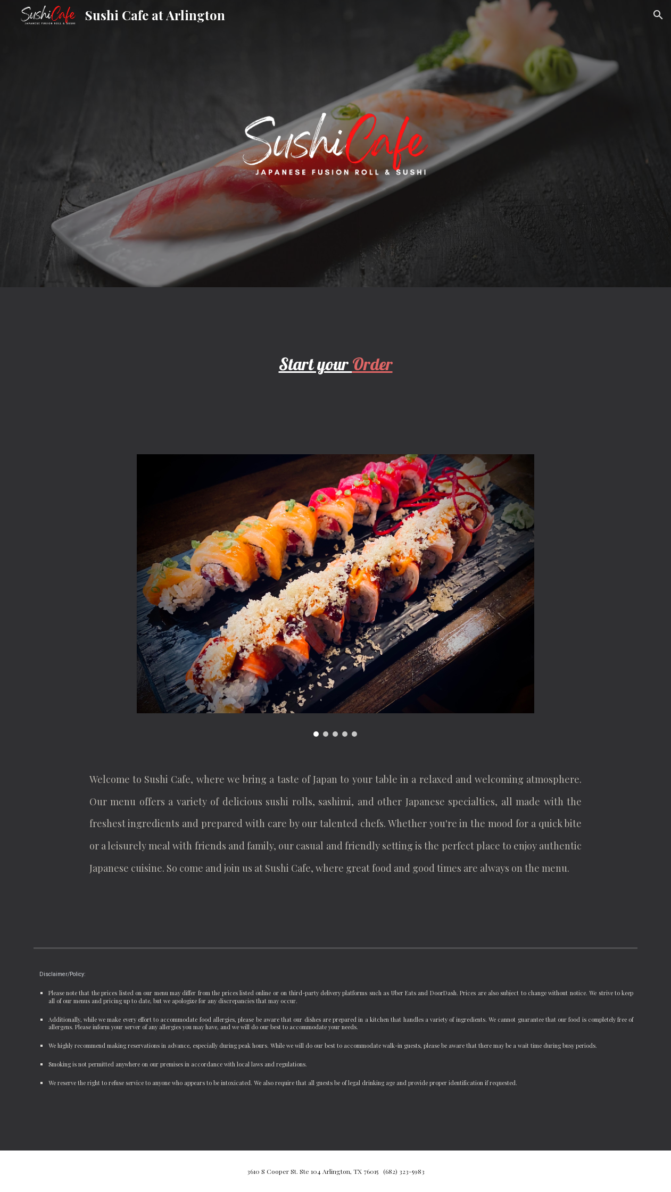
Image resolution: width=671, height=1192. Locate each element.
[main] (336, 364)
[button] (658, 15)
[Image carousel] (336, 595)
